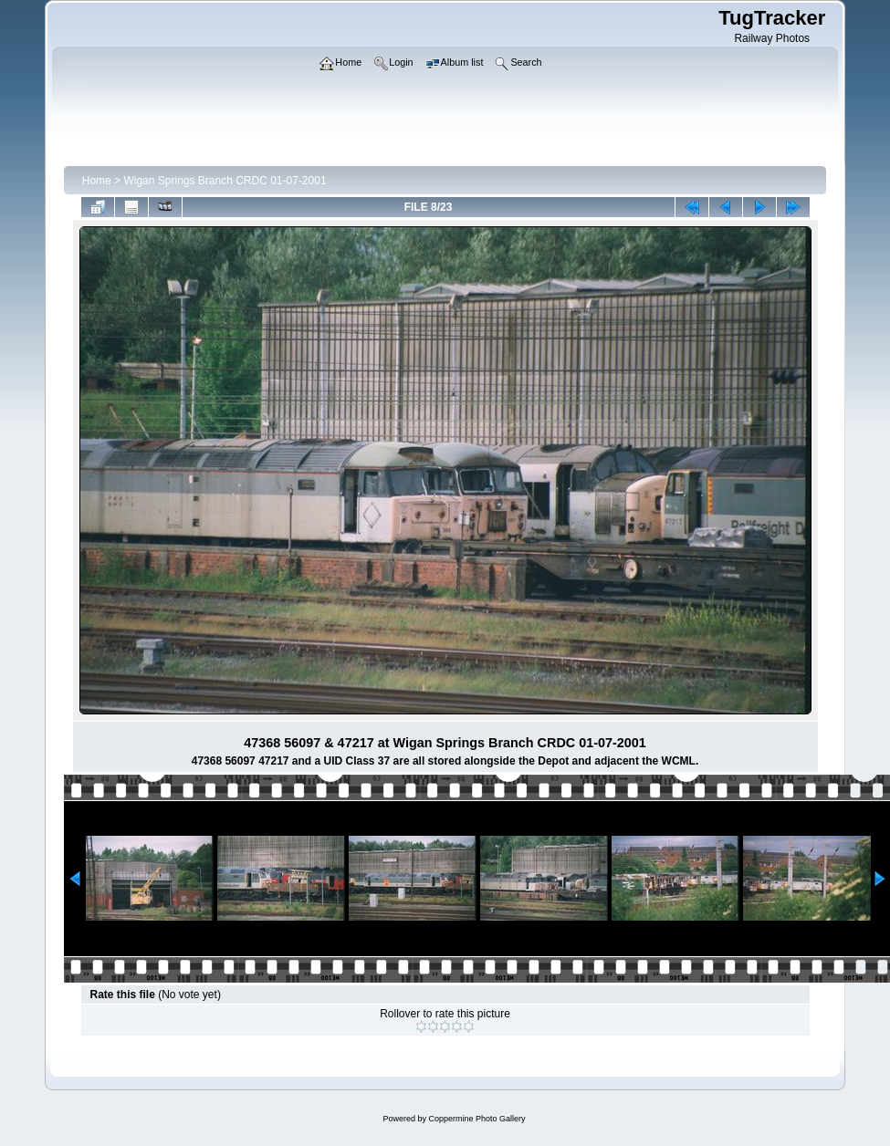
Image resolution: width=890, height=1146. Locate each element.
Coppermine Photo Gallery (476, 1118)
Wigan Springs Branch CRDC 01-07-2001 (224, 180)
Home (96, 180)
